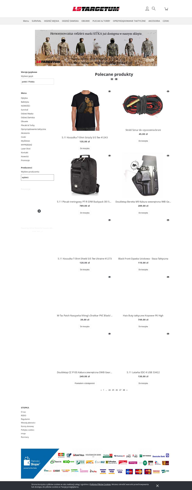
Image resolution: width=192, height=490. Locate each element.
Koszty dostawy (27, 426)
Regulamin (25, 419)
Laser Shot (25, 148)
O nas (23, 412)
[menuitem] (26, 21)
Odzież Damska (28, 117)
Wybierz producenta (30, 172)
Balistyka (25, 102)
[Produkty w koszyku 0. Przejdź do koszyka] (166, 10)
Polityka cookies (27, 430)
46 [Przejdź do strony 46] (117, 390)
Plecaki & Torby (28, 125)
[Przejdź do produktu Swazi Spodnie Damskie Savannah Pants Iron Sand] (37, 211)
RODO (23, 415)
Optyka (24, 98)
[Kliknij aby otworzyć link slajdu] (91, 48)
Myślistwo (25, 140)
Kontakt (24, 152)
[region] (96, 48)
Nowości (25, 156)
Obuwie (24, 121)
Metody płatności (28, 422)
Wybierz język (27, 76)
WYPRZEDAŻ (26, 144)
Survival (24, 109)
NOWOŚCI (25, 105)
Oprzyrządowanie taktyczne (33, 129)
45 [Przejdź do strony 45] (113, 390)
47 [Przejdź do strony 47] (120, 390)
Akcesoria (25, 133)
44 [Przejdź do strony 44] (109, 390)
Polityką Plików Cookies (100, 484)
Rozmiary (25, 437)
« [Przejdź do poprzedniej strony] (101, 390)
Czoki (23, 137)
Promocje (25, 160)
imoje (23, 433)
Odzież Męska (27, 113)
